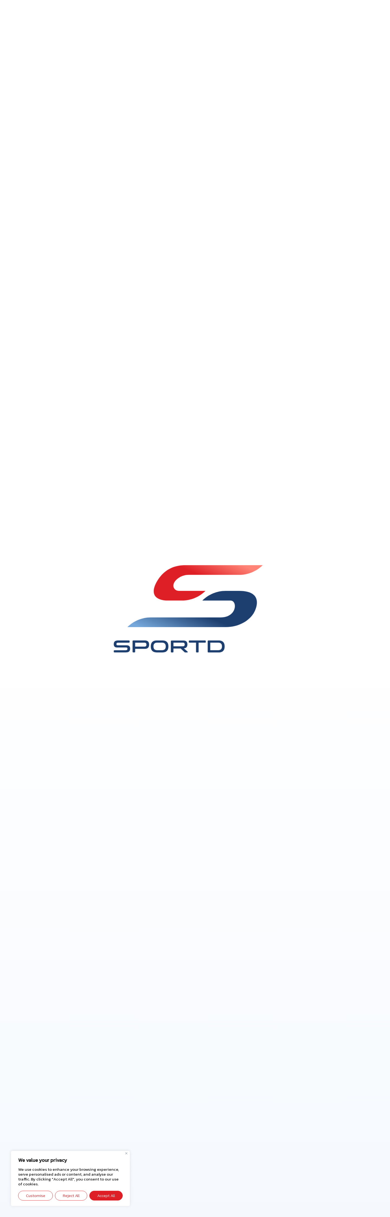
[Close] (126, 1153)
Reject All (71, 1195)
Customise (35, 1195)
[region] (70, 1178)
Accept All (106, 1195)
